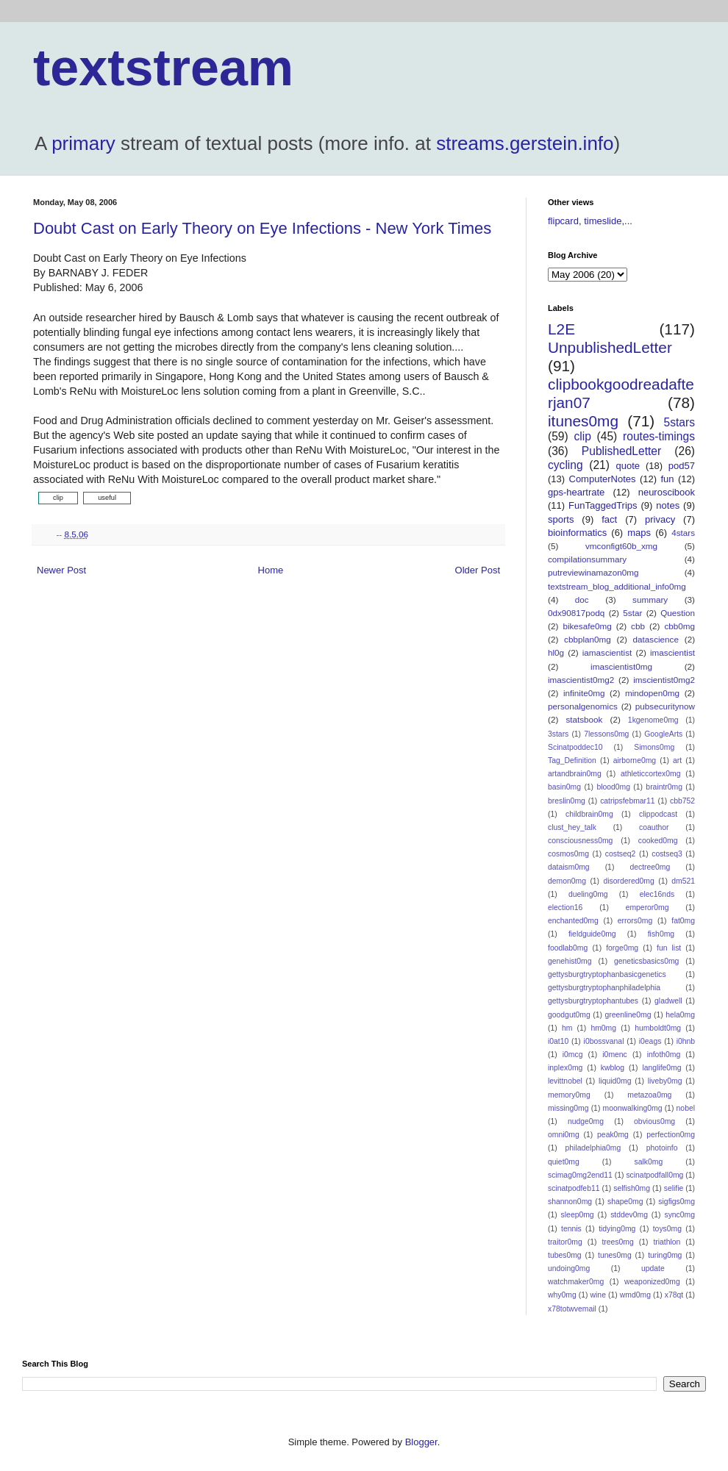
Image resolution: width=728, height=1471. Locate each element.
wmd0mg (635, 1295)
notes (667, 505)
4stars (683, 532)
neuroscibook (666, 492)
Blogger (421, 1441)
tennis (571, 1229)
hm (567, 1028)
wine (598, 1295)
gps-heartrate (576, 492)
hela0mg (680, 1015)
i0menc (614, 1055)
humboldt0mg (658, 1028)
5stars (679, 422)
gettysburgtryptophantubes (593, 1001)
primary (83, 143)
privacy (660, 519)
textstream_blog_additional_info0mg (617, 586)
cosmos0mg (568, 854)
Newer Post (61, 570)
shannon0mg (570, 1202)
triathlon (666, 1242)
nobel (686, 1108)
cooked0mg (658, 841)
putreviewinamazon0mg (593, 572)
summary (650, 599)
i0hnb (686, 1041)
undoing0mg (569, 1268)
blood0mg (613, 787)
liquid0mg (615, 1081)
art (677, 760)
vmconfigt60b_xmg (621, 546)
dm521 (683, 881)
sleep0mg (577, 1215)
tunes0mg (615, 1255)
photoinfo (662, 1148)
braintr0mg (664, 787)
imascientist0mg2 (581, 679)
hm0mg (603, 1028)
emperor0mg (647, 907)
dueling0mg (588, 894)
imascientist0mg (621, 666)
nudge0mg (586, 1121)
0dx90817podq (576, 613)
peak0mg (613, 1135)
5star (632, 613)
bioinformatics (577, 532)
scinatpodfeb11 (573, 1188)
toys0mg (667, 1229)
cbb (638, 626)
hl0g (556, 652)
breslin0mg (566, 801)
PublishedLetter (621, 451)
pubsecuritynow (665, 706)
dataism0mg (569, 867)
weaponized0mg (652, 1282)
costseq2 (620, 854)
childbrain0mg (589, 814)
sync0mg (679, 1215)
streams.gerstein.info (524, 143)
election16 (565, 907)
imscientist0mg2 (664, 679)
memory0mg (569, 1095)
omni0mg (563, 1135)
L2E (561, 329)
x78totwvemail (572, 1309)
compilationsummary (587, 559)
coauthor (653, 827)
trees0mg (617, 1242)
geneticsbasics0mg (646, 961)
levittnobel (565, 1081)
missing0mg (568, 1108)
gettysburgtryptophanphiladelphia (604, 988)
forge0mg (622, 948)
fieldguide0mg (592, 934)
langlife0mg (661, 1068)
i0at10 (558, 1041)
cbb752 (682, 801)
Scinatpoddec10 (575, 747)
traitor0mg (565, 1242)
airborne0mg (634, 760)
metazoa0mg (649, 1095)
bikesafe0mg (587, 626)
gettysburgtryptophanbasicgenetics (607, 974)
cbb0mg (679, 626)
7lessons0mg (606, 734)
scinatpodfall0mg (654, 1175)
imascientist (672, 652)
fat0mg (683, 921)
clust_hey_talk (572, 827)
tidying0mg (617, 1229)
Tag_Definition (572, 760)
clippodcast (658, 814)
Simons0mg (654, 747)
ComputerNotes (602, 478)
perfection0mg (670, 1135)
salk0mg (649, 1162)
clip (582, 436)
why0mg (562, 1295)
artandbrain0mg (575, 774)
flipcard (563, 220)
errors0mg (635, 921)
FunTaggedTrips (602, 505)
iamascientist (607, 652)
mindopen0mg (652, 693)
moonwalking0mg (633, 1108)
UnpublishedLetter (610, 347)
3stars (558, 734)
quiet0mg (563, 1162)
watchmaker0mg (576, 1282)
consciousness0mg (580, 841)
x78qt (674, 1295)
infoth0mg (664, 1055)
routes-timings (659, 436)
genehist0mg (570, 961)
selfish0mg (631, 1188)
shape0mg (625, 1202)
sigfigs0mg (676, 1202)
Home (271, 570)
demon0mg (567, 881)
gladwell (668, 1001)
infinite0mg (584, 693)
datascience (656, 639)
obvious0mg (654, 1121)
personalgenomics (583, 706)
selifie (674, 1188)
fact (609, 519)
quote (628, 465)
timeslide (602, 220)
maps (639, 532)
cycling (565, 465)
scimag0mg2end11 (580, 1175)
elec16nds (657, 894)
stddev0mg (629, 1215)
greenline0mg (627, 1015)
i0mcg (573, 1055)
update (653, 1268)
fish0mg (661, 934)
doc (582, 599)
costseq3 (667, 854)
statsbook (583, 719)
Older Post (477, 570)
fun (667, 478)
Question (677, 613)
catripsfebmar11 (627, 801)
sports (561, 519)
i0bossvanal (604, 1041)
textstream (163, 67)
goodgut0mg (569, 1015)
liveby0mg (665, 1081)
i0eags (650, 1041)
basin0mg (564, 787)
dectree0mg (649, 867)
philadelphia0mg (593, 1148)
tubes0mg (565, 1255)
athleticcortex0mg (650, 774)
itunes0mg (583, 420)
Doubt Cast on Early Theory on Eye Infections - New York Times (262, 228)
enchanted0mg (573, 921)
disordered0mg (628, 881)
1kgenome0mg (653, 720)
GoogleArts (663, 734)
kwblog (612, 1068)
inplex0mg (565, 1068)
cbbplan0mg (587, 639)
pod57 (681, 465)
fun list (669, 948)
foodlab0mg (568, 948)
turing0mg (665, 1255)
